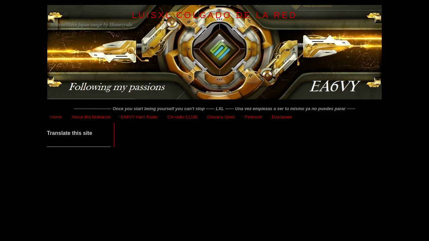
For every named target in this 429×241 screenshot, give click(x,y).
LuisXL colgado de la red (214, 15)
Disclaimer (282, 116)
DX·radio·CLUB (182, 116)
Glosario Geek (221, 116)
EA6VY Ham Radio (139, 116)
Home (56, 116)
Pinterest (253, 116)
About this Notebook (91, 116)
